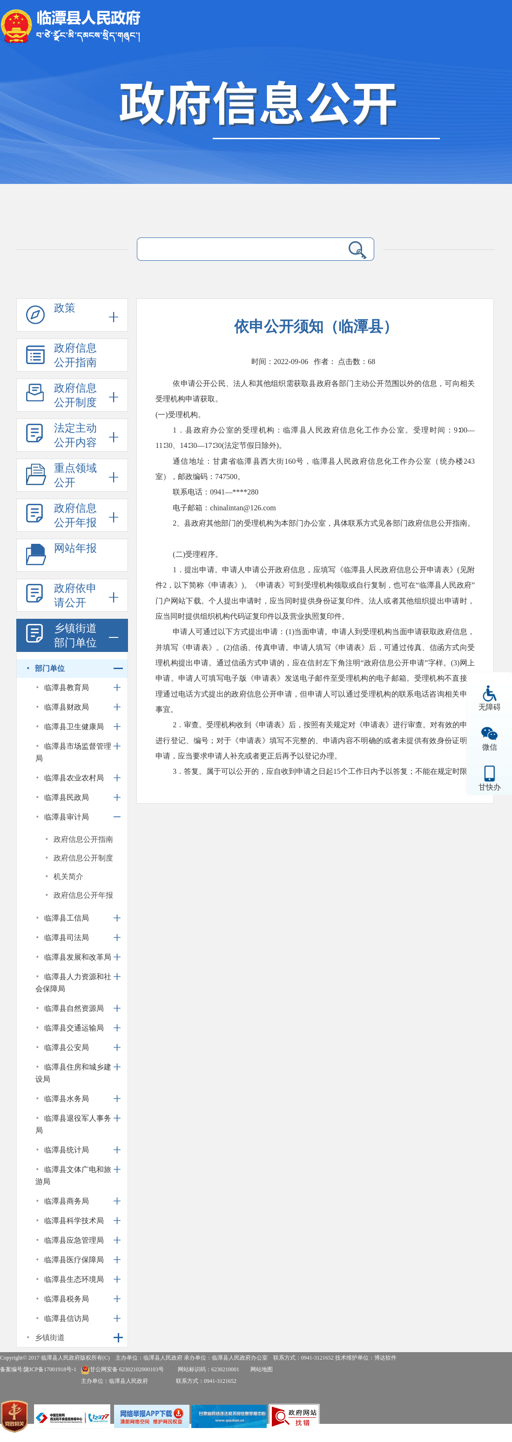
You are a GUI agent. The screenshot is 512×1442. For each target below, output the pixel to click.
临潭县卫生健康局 (74, 727)
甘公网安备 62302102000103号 (122, 1369)
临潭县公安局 (66, 1047)
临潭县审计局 (66, 817)
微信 (489, 747)
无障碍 (489, 707)
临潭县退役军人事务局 (73, 1124)
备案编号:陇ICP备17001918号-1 (38, 1369)
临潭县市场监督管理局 (73, 752)
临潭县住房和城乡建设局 (73, 1073)
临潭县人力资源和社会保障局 (73, 983)
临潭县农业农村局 (74, 778)
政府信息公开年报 (75, 515)
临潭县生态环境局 (74, 1279)
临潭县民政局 (66, 797)
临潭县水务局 (66, 1099)
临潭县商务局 (66, 1201)
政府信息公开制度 (75, 395)
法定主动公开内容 (75, 435)
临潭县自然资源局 (74, 1008)
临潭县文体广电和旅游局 (73, 1175)
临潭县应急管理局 (74, 1240)
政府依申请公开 (75, 595)
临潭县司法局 (66, 937)
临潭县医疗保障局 (74, 1260)
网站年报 (75, 548)
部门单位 (50, 668)
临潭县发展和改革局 (77, 957)
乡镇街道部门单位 (75, 636)
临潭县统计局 (66, 1150)
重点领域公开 (75, 475)
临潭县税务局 (66, 1299)
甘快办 (489, 787)
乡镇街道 (50, 1337)
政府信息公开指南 (75, 355)
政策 (64, 308)
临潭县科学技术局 (74, 1221)
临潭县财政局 (66, 707)
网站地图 (261, 1369)
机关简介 (68, 876)
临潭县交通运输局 (74, 1028)
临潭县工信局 (66, 918)
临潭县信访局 (66, 1318)
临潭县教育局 (66, 687)
